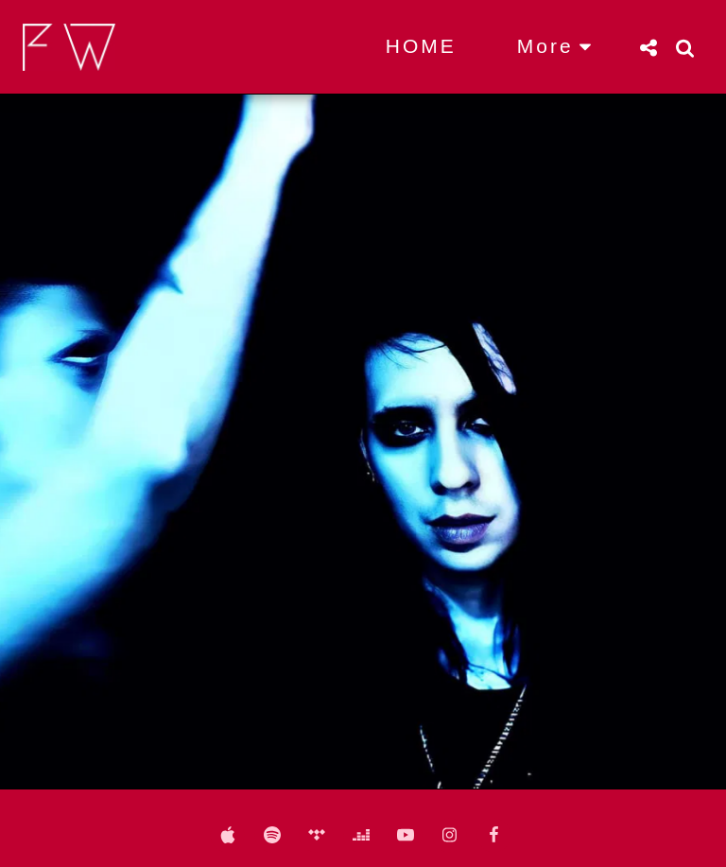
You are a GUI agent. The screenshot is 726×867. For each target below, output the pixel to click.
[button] (648, 47)
